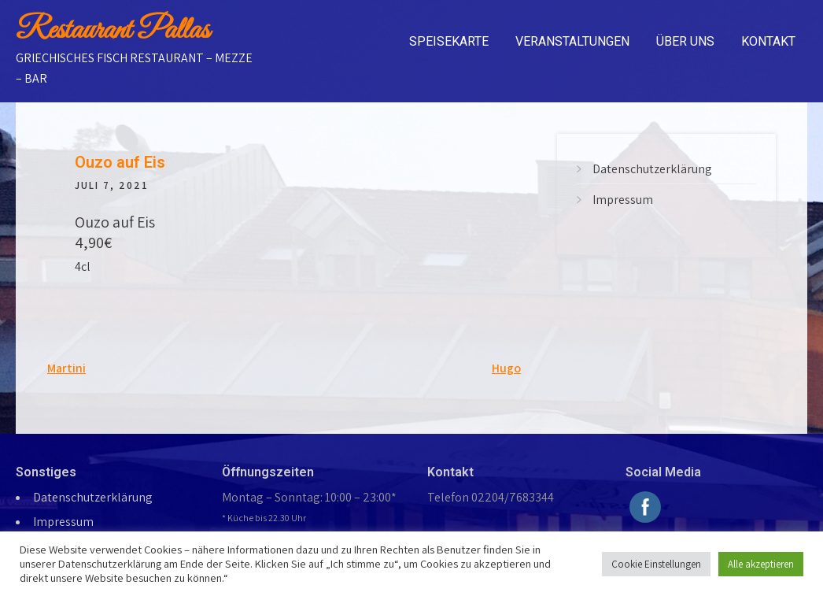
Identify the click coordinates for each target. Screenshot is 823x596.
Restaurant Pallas (112, 30)
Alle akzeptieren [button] (761, 564)
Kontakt (768, 41)
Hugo (506, 368)
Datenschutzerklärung (652, 169)
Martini (66, 368)
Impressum (622, 199)
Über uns (685, 41)
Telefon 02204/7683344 (490, 497)
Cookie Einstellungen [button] (656, 564)
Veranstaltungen (572, 41)
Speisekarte (449, 41)
